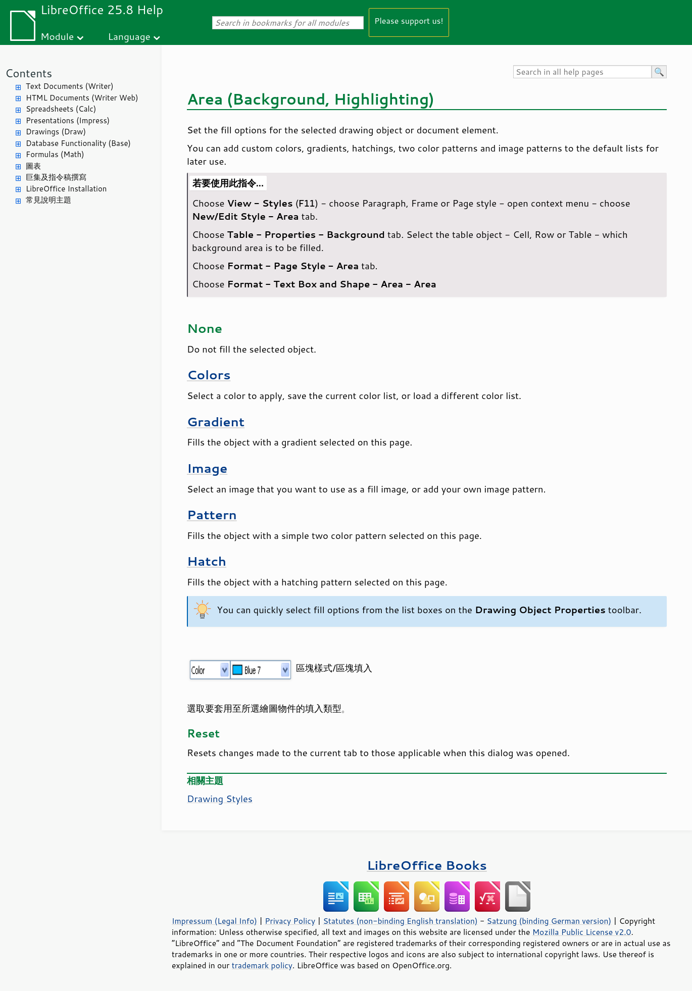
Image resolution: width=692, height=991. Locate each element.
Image (207, 468)
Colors (208, 374)
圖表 (33, 166)
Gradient (215, 421)
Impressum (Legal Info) (214, 920)
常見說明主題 (48, 199)
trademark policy (262, 965)
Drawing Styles (220, 798)
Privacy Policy (290, 920)
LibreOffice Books (427, 865)
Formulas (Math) (55, 154)
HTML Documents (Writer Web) (82, 97)
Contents (28, 73)
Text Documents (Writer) (70, 86)
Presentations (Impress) (68, 120)
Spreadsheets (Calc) (61, 109)
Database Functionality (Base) (78, 143)
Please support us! (408, 20)
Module (57, 36)
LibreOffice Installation (66, 188)
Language (129, 36)
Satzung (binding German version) (549, 920)
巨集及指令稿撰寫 (56, 177)
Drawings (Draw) (56, 131)
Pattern (212, 514)
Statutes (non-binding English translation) (400, 920)
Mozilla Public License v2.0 (581, 931)
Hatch (206, 561)
